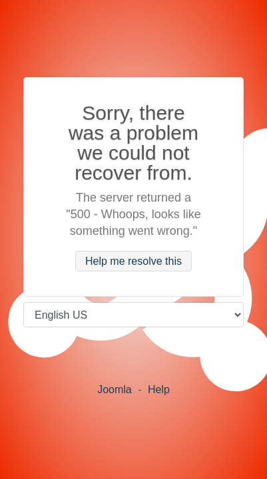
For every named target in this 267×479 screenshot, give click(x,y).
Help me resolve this (133, 261)
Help (159, 389)
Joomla (114, 389)
